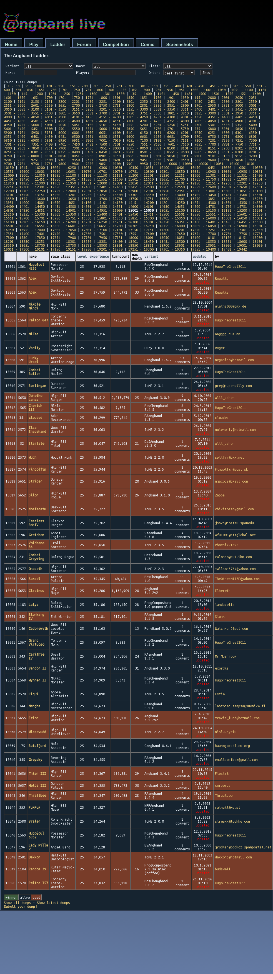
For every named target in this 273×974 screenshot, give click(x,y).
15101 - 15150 (203, 210)
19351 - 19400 (203, 249)
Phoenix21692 (226, 545)
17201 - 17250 (187, 230)
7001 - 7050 (110, 140)
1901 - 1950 (178, 97)
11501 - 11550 (78, 179)
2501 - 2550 (246, 101)
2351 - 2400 (164, 101)
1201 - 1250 (59, 94)
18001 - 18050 (156, 237)
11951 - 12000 (94, 183)
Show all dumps (17, 903)
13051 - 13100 (249, 191)
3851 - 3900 (205, 113)
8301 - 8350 (41, 152)
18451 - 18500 (172, 241)
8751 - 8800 (28, 156)
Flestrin (223, 773)
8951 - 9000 (137, 156)
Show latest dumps (53, 903)
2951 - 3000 (232, 105)
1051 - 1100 (242, 90)
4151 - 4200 (110, 117)
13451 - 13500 (234, 195)
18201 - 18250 (16, 241)
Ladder (57, 44)
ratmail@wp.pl (227, 807)
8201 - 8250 (246, 148)
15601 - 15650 (249, 214)
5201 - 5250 (164, 125)
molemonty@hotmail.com (235, 429)
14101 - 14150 (109, 202)
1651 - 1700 (41, 97)
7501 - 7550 (123, 144)
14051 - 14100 (78, 202)
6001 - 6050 (82, 132)
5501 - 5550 (69, 129)
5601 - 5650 (123, 129)
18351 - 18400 (109, 241)
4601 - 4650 (96, 121)
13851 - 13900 (218, 199)
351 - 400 (172, 86)
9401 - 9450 (123, 160)
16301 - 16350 (156, 222)
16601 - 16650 (78, 226)
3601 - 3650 (69, 113)
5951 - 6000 (55, 132)
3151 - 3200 (82, 109)
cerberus (223, 785)
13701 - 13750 (125, 199)
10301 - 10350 (125, 167)
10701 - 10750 (109, 171)
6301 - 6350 (246, 132)
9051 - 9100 (191, 156)
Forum (84, 44)
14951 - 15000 (109, 210)
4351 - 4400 (218, 117)
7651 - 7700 (205, 144)
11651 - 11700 (172, 179)
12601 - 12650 (234, 187)
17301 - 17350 (249, 230)
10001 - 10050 (195, 164)
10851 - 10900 (203, 171)
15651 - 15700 (16, 218)
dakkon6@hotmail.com (233, 857)
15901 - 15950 (172, 218)
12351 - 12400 (78, 187)
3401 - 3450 (218, 109)
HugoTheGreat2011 (230, 266)
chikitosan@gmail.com (234, 509)
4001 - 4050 (28, 117)
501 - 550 (242, 86)
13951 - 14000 (16, 202)
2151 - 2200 (55, 101)
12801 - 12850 (94, 191)
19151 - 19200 (78, 249)
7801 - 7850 (28, 148)
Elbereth (223, 591)
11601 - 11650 (141, 179)
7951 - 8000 (110, 148)
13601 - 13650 (63, 199)
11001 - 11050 (32, 175)
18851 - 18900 (156, 245)
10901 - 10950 (234, 171)
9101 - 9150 (218, 156)
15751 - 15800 (78, 218)
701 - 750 (71, 90)
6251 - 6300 (218, 132)
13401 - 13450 (203, 195)
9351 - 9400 (96, 160)
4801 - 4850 (205, 121)
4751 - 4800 (178, 121)
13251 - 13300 (109, 195)
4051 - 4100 (55, 117)
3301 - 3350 (164, 109)
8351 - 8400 (69, 152)
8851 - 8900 (82, 156)
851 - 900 (141, 90)
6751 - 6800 (232, 136)
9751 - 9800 (55, 164)
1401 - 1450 (168, 94)
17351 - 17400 (16, 234)
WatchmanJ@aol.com (231, 628)
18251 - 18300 (47, 241)
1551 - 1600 (250, 94)
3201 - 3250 (110, 109)
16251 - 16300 (125, 222)
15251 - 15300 (32, 214)
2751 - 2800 (123, 105)
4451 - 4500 (14, 121)
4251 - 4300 (164, 117)
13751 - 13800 (156, 199)
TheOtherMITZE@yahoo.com (237, 579)
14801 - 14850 (16, 210)
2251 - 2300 (110, 101)
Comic (147, 44)
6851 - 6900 (28, 140)
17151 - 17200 (156, 230)
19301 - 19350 (172, 249)
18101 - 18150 (218, 237)
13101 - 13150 (16, 195)
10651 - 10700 (78, 171)
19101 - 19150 (47, 249)
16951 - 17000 (32, 230)
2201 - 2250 (82, 101)
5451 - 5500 (41, 129)
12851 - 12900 (125, 191)
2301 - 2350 (137, 101)
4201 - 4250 (137, 117)
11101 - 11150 (94, 175)
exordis (222, 668)
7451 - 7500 (96, 144)
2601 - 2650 (41, 105)
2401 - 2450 (191, 101)
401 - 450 (195, 86)
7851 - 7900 (55, 148)
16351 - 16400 (187, 222)
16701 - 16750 (141, 226)
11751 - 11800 (234, 179)
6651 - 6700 (178, 136)
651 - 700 (47, 90)
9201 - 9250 (14, 160)
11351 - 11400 (249, 175)
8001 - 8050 (137, 148)
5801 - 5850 (232, 129)
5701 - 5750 (178, 129)
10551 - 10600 (16, 171)
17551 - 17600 (141, 234)
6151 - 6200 (164, 132)
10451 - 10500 (218, 167)
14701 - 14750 (218, 206)
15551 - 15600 (218, 214)
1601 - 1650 (14, 97)
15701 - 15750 (47, 218)
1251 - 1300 (86, 94)
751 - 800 (94, 90)
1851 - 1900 (150, 97)
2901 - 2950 (205, 105)
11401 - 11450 (16, 179)
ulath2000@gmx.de (230, 306)
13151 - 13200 (47, 195)
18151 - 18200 (249, 237)
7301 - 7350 (14, 144)
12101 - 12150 (187, 183)
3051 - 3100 (28, 109)
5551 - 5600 (96, 129)
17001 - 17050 (63, 230)
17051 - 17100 (94, 230)
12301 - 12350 (47, 187)
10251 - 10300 (94, 167)
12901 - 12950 (156, 191)
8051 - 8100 (164, 148)
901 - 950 (164, 90)
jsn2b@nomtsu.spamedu (234, 523)
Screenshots (179, 44)
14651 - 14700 (187, 206)
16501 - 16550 (16, 226)
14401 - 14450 (32, 206)
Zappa (220, 495)
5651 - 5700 (150, 129)
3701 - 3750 (123, 113)
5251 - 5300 (191, 125)
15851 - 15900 (141, 218)
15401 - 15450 (125, 214)
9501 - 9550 (178, 160)
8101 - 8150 (191, 148)
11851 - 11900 (32, 183)
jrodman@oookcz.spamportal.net (243, 847)
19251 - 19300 (141, 249)
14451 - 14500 (63, 206)
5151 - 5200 (137, 125)
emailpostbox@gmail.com (236, 759)
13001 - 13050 (218, 191)
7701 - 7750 (232, 144)
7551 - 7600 (150, 144)
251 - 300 (125, 86)
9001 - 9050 (164, 156)
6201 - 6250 (191, 132)
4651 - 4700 (123, 121)
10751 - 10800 (141, 171)
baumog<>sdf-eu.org (232, 746)
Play (33, 44)
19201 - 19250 (109, 249)
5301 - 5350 (218, 125)
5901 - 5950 (28, 132)
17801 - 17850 (32, 237)
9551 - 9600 (205, 160)
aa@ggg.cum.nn (227, 334)
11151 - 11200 (125, 175)
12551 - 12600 (203, 187)
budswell (223, 869)
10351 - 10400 (156, 167)
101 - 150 (55, 86)
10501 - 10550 (249, 167)
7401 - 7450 (69, 144)
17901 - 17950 (94, 237)
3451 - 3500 (246, 109)
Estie (220, 694)
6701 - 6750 (205, 136)
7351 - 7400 (41, 144)
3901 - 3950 (232, 113)
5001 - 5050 (55, 125)
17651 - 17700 (203, 234)
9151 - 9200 (246, 156)
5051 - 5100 (82, 125)
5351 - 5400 (246, 125)
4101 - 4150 (82, 117)
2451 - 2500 (218, 101)
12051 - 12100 (156, 183)
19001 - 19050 (249, 245)
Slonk (220, 616)
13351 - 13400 (172, 195)
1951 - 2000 (205, 97)
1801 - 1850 (123, 97)
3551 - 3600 (41, 113)
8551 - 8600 (178, 152)
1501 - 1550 (222, 94)
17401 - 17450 (47, 234)
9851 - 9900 (110, 164)
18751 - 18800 (94, 245)
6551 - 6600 (123, 136)
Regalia (222, 278)
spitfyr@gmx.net (229, 457)
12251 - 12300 (16, 187)
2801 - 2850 (150, 105)
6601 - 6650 (150, 136)
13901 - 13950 (249, 199)
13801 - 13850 (187, 199)
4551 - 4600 (69, 121)
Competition (116, 44)
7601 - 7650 (178, 144)
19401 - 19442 (234, 249)
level (82, 256)
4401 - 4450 (246, 117)
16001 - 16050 (234, 218)
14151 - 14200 (141, 202)
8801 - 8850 (55, 156)
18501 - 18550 (203, 241)
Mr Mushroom (225, 656)
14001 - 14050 (47, 202)
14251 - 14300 (203, 202)
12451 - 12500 (141, 187)
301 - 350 (148, 86)
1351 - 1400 (141, 94)
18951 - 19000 (218, 245)
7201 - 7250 (218, 140)
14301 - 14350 (234, 202)
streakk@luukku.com (232, 821)
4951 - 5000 (28, 125)
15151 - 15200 (234, 210)
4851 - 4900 (232, 121)
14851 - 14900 (47, 210)
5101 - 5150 (110, 125)
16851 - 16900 (234, 226)
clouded (222, 417)
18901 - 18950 (187, 245)
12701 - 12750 (32, 191)
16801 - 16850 (203, 226)
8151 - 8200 (218, 148)
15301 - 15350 (63, 214)
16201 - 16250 (94, 222)
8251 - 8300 (14, 152)
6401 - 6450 (41, 136)
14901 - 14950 (78, 210)
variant (151, 256)
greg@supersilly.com (233, 386)
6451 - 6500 (69, 136)
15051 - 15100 (172, 210)
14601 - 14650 (156, 206)
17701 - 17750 (234, 234)
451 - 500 (218, 86)
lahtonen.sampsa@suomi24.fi (240, 706)
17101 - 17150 (125, 230)
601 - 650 (24, 90)
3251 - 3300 (137, 109)
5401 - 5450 (14, 129)
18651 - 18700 (32, 245)
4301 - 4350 (191, 117)
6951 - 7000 (82, 140)
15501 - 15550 (187, 214)
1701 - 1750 (69, 97)
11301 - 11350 (218, 175)
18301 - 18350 (78, 241)
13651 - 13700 (94, 199)
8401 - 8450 (96, 152)
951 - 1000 (188, 90)
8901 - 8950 (110, 156)
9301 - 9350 (69, 160)
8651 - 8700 (232, 152)
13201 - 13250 (78, 195)
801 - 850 (117, 90)
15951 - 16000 (203, 218)
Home (11, 44)
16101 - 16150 (32, 222)
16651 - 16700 (109, 226)
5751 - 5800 (205, 129)
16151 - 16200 (63, 222)
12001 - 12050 (125, 183)
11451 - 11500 (47, 179)
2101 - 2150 (28, 101)
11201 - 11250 (156, 175)
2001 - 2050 (232, 97)
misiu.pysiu (225, 732)
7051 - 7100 (137, 140)
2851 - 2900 (178, 105)
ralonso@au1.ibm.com (233, 557)
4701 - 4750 (150, 121)
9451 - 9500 (150, 160)
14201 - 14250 (172, 202)
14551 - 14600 (125, 206)
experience (99, 256)
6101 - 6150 (137, 132)
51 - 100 (33, 86)
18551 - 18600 (234, 241)
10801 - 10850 (172, 171)
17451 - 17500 (78, 234)
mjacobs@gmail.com (231, 481)
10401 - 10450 (187, 167)
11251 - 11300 (187, 175)
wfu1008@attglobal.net (235, 535)
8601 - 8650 (205, 152)
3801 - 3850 (178, 113)
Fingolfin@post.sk (231, 469)
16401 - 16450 (218, 222)
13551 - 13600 (32, 199)
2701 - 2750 (96, 105)
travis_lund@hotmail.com (237, 718)
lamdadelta (224, 604)
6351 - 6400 (14, 136)
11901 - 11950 (63, 183)
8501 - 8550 (150, 152)
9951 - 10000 (165, 164)
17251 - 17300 (218, 230)
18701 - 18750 (63, 245)
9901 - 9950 (137, 164)
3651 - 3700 (96, 113)
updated (199, 256)
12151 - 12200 (218, 183)
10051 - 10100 (226, 164)
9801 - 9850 (82, 164)
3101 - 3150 (55, 109)
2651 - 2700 (69, 105)
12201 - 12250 (249, 183)
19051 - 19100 (16, 249)
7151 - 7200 (191, 140)
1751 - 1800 (96, 97)
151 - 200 (78, 86)
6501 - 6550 (96, 136)
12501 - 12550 (172, 187)
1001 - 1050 (215, 90)
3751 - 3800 (150, 113)
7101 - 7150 (164, 140)
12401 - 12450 (109, 187)
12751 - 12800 (63, 191)
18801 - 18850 (125, 245)
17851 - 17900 (63, 237)
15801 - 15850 (109, 218)
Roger (220, 348)
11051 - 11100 (63, 175)
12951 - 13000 (187, 191)
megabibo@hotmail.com (234, 360)
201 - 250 (102, 86)
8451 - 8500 (123, 152)
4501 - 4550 (41, 121)
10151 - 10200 (32, 167)
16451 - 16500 (249, 222)
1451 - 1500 (195, 94)
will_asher (224, 397)
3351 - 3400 (191, 109)
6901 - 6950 (55, 140)
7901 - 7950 (82, 148)
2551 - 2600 (14, 105)
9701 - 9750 (28, 164)
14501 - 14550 (94, 206)
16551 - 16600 (47, 226)
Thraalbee (223, 795)
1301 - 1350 (113, 94)
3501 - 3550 (14, 113)
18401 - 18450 (141, 241)
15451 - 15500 (156, 214)
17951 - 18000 (125, 237)
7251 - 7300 (246, 140)
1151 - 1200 (32, 94)
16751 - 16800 (172, 226)
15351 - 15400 (94, 214)
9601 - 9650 (232, 160)
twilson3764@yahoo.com (235, 569)
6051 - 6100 (110, 132)
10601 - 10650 (47, 171)
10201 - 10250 (63, 167)
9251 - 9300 (41, 160)
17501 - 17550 (109, 234)
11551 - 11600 (109, 179)
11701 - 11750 (203, 179)
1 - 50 (13, 86)
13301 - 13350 (141, 195)
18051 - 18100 (187, 237)
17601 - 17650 (172, 234)
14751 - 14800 (249, 206)
